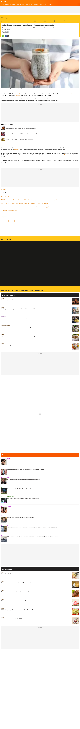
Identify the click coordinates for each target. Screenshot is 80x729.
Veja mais (3, 189)
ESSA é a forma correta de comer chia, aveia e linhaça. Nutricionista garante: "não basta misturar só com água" (29, 200)
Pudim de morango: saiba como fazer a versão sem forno (14, 600)
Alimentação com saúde (5, 325)
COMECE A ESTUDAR (20, 4)
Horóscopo (3, 316)
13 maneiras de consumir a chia (9, 210)
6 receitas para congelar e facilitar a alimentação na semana (15, 345)
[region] (40, 9)
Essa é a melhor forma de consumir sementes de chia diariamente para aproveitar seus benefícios (25, 203)
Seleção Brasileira (10, 496)
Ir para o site (6, 1)
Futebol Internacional (11, 487)
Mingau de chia (5, 196)
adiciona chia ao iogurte (69, 93)
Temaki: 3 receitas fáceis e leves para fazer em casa (13, 573)
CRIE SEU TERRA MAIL (5, 4)
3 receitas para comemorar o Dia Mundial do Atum (13, 618)
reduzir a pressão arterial (63, 155)
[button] (1, 1)
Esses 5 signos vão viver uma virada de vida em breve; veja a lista (16, 318)
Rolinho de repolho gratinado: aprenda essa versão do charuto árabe (17, 609)
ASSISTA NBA (12, 4)
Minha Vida (12, 220)
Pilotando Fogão (49, 21)
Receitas (4, 21)
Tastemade (19, 21)
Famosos (9, 477)
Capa (2, 13)
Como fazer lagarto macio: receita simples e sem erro (13, 299)
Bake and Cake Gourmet (28, 21)
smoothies (17, 95)
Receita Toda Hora (40, 21)
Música (8, 458)
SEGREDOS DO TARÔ (38, 4)
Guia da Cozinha (11, 21)
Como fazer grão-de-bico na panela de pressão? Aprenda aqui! (15, 582)
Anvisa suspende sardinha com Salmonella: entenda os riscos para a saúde (18, 327)
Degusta (13, 13)
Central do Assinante (47, 4)
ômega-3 (16, 149)
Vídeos (66, 21)
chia (49, 99)
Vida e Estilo (7, 13)
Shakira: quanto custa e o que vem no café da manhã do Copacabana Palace (18, 309)
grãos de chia (17, 93)
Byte (8, 525)
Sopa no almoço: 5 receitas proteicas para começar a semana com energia (18, 336)
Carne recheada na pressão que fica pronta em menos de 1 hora (16, 591)
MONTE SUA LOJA (29, 4)
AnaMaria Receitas (59, 21)
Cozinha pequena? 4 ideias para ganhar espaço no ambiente (22, 290)
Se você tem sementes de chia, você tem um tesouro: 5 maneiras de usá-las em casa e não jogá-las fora (27, 207)
